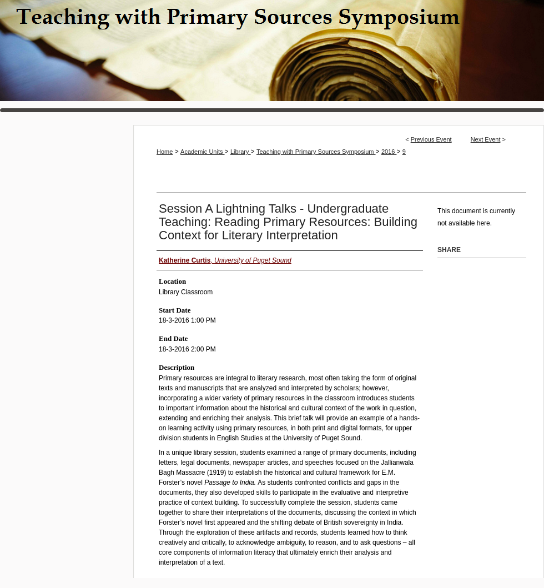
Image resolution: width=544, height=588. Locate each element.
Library (240, 151)
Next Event (486, 139)
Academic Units (202, 151)
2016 (389, 151)
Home (165, 151)
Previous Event (431, 139)
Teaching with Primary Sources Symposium (272, 56)
